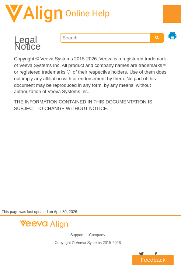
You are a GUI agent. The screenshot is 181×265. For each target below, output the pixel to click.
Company (97, 235)
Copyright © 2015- (88, 243)
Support (77, 235)
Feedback (152, 260)
